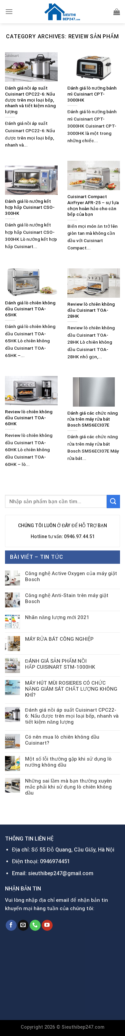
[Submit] (113, 501)
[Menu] (9, 11)
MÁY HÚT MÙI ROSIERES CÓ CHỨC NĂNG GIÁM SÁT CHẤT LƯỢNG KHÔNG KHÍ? (71, 689)
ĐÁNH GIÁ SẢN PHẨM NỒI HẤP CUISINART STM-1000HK (60, 664)
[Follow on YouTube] (47, 925)
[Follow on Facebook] (11, 925)
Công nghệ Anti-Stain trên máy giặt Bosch (66, 598)
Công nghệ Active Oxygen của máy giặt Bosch (71, 576)
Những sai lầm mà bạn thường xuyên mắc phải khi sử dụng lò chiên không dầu (68, 787)
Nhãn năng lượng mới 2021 (57, 617)
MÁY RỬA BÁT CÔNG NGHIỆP (59, 639)
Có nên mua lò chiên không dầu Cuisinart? (62, 740)
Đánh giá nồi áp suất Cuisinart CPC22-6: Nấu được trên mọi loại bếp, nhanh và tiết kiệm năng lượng (72, 716)
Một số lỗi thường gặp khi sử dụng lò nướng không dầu (68, 762)
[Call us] (35, 925)
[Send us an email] (23, 925)
